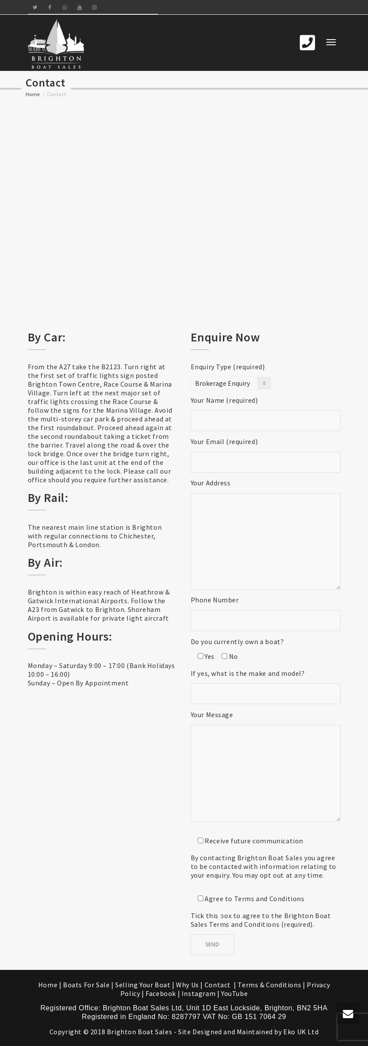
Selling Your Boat (143, 984)
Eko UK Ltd (300, 1031)
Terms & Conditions (269, 984)
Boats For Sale (86, 984)
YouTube (234, 993)
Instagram (198, 993)
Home (33, 94)
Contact (218, 984)
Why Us (187, 984)
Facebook (161, 993)
